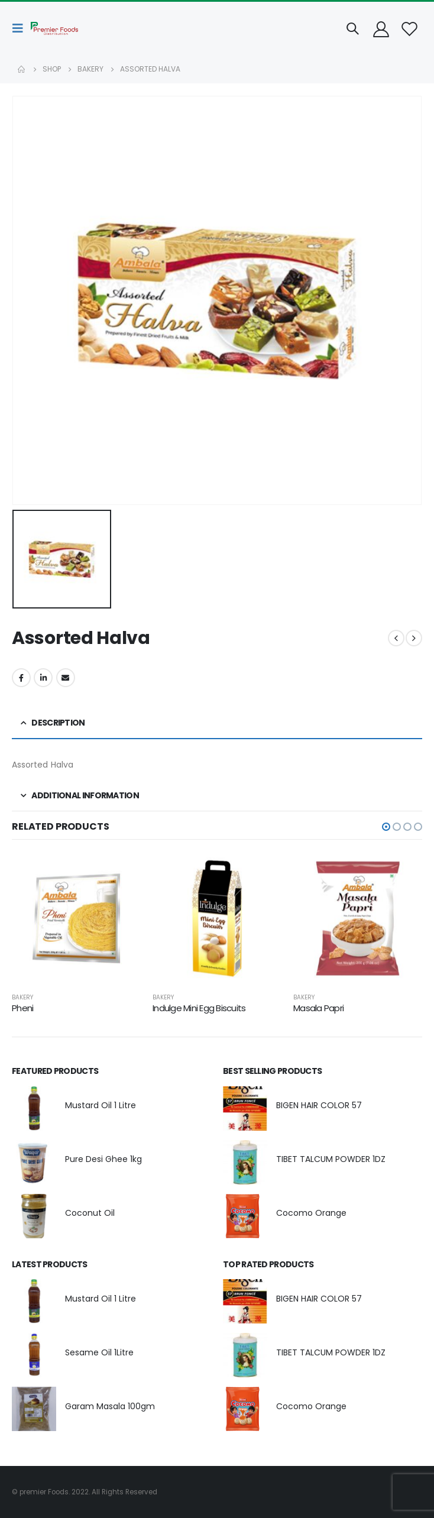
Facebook (21, 677)
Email (65, 677)
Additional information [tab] (85, 795)
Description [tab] (58, 723)
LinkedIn (43, 677)
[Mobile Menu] (21, 28)
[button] (386, 827)
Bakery (22, 997)
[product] (76, 918)
